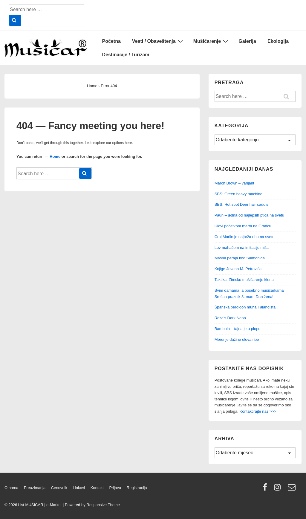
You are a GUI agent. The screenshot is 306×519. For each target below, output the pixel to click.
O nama (11, 487)
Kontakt (97, 487)
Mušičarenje (211, 41)
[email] (292, 489)
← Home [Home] (52, 156)
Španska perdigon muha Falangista (245, 307)
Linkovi (79, 487)
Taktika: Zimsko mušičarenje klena (244, 279)
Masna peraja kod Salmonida (240, 258)
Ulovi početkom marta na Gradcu (243, 226)
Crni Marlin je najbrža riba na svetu (245, 236)
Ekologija (278, 41)
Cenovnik (59, 487)
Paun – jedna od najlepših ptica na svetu (249, 215)
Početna (111, 41)
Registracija (137, 487)
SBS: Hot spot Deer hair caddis (241, 204)
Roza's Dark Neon (230, 318)
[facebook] (266, 489)
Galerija (247, 41)
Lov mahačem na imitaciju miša (242, 247)
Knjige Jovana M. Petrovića (238, 269)
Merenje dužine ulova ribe (237, 339)
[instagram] (278, 489)
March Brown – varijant (234, 183)
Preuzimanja (34, 487)
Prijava (115, 487)
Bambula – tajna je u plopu (238, 328)
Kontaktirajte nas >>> (257, 411)
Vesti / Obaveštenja (158, 41)
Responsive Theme (103, 505)
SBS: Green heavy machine (238, 194)
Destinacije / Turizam (125, 54)
